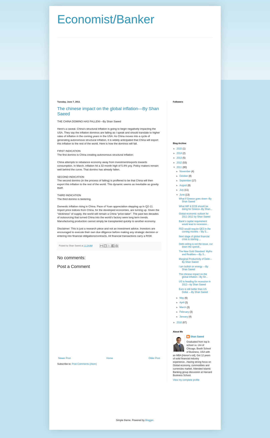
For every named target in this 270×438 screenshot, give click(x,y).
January (184, 316)
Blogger (149, 420)
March (183, 307)
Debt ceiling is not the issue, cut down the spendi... (196, 245)
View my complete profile (186, 380)
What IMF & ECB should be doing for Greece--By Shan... (195, 208)
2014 (180, 153)
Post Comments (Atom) (84, 364)
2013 (180, 157)
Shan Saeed (197, 336)
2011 (180, 167)
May (182, 298)
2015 (180, 148)
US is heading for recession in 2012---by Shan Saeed (195, 283)
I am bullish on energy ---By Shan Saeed (193, 268)
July (181, 190)
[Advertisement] (90, 66)
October (184, 176)
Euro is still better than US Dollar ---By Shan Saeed (193, 290)
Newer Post (64, 358)
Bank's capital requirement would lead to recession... (194, 222)
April (182, 302)
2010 (180, 322)
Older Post (154, 358)
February (184, 311)
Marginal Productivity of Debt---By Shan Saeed (195, 260)
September (185, 180)
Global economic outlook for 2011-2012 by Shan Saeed (194, 215)
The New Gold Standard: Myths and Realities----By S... (195, 253)
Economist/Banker (105, 19)
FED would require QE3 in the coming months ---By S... (195, 230)
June (182, 194)
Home (109, 358)
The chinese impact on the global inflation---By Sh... (193, 275)
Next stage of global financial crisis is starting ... (194, 238)
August (183, 185)
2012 (180, 162)
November (185, 171)
